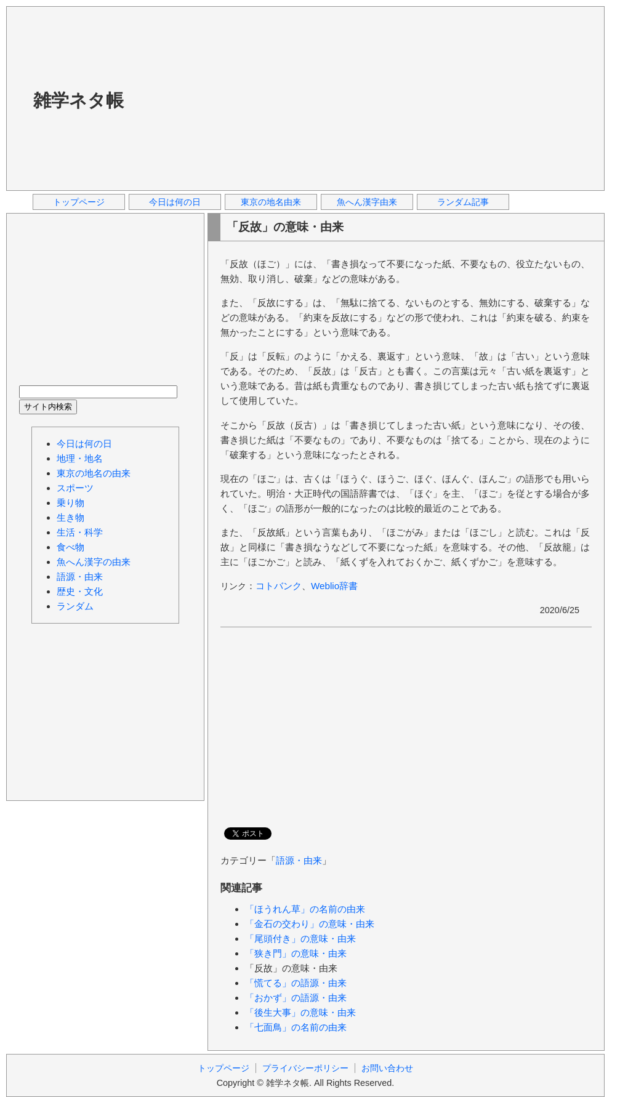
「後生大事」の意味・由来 (300, 1012)
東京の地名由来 (271, 202)
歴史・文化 (80, 591)
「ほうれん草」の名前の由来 (305, 909)
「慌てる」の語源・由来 (296, 983)
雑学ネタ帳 (78, 100)
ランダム (75, 606)
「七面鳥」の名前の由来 (296, 1027)
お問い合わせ (387, 1068)
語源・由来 (299, 860)
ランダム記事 (463, 202)
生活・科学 (80, 532)
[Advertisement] (287, 98)
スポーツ (75, 488)
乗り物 (70, 502)
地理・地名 (80, 458)
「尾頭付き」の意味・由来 (300, 938)
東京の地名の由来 (94, 473)
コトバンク (279, 586)
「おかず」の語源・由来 (296, 997)
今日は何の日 (175, 202)
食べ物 (70, 547)
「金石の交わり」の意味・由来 (309, 923)
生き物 (70, 517)
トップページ (79, 202)
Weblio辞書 (334, 586)
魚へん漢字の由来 (94, 562)
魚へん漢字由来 (367, 202)
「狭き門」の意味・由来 (296, 953)
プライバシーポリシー (305, 1068)
